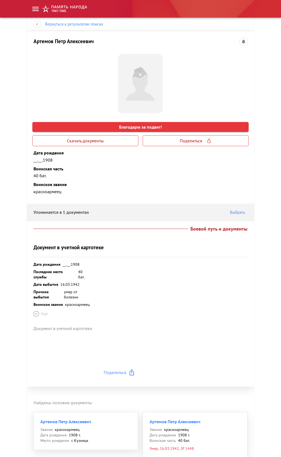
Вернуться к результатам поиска (74, 24)
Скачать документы (85, 140)
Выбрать (239, 212)
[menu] (35, 9)
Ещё (40, 313)
